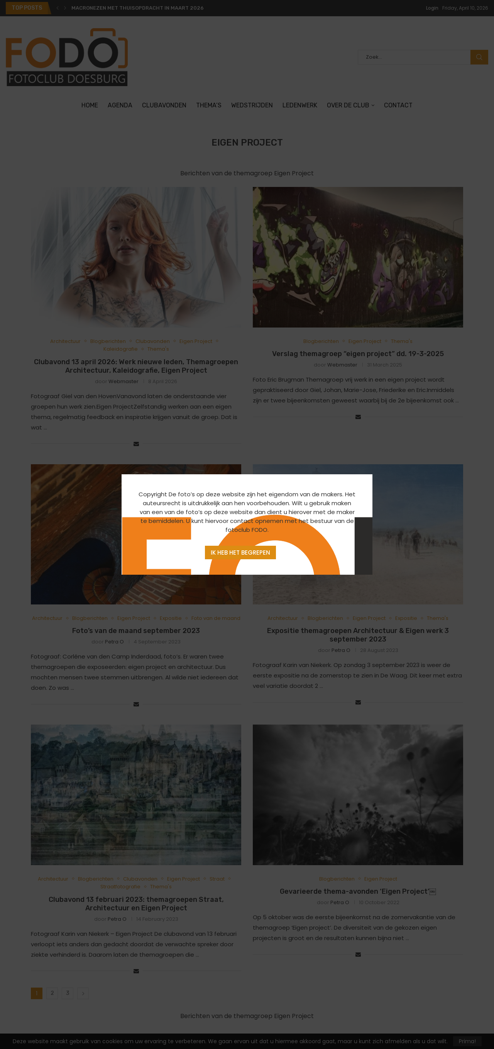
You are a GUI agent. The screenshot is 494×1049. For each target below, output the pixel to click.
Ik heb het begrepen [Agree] (240, 552)
